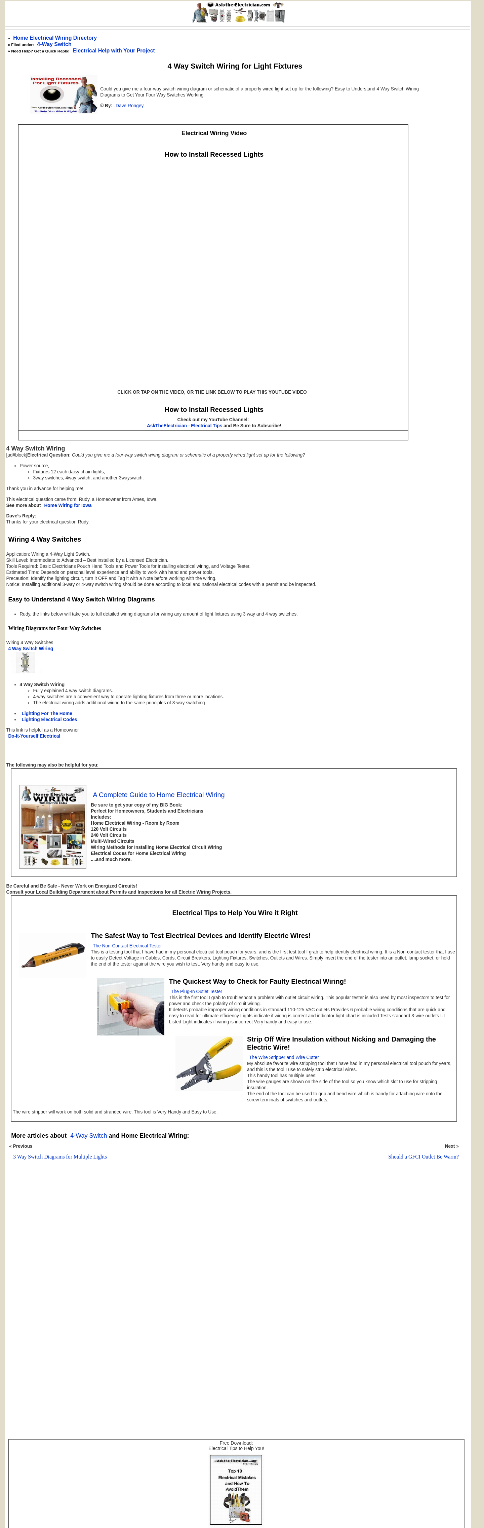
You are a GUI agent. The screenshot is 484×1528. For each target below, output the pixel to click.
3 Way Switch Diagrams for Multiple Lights (60, 1157)
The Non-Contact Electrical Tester (127, 945)
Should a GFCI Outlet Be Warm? (423, 1157)
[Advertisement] (231, 1252)
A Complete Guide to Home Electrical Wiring (159, 794)
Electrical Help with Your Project (114, 50)
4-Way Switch (54, 44)
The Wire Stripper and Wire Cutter (284, 1057)
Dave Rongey (130, 105)
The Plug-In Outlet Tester (197, 991)
